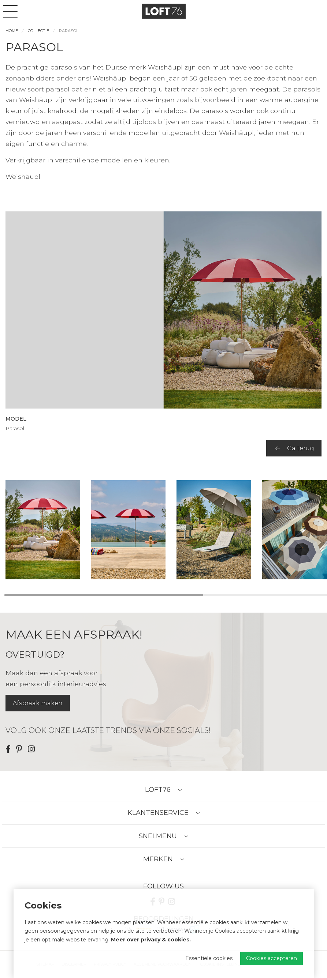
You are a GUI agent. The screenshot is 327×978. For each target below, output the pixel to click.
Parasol (68, 30)
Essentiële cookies (209, 958)
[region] (163, 530)
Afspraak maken (38, 703)
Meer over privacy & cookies (150, 939)
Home (11, 30)
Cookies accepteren (271, 958)
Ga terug (294, 448)
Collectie (38, 30)
